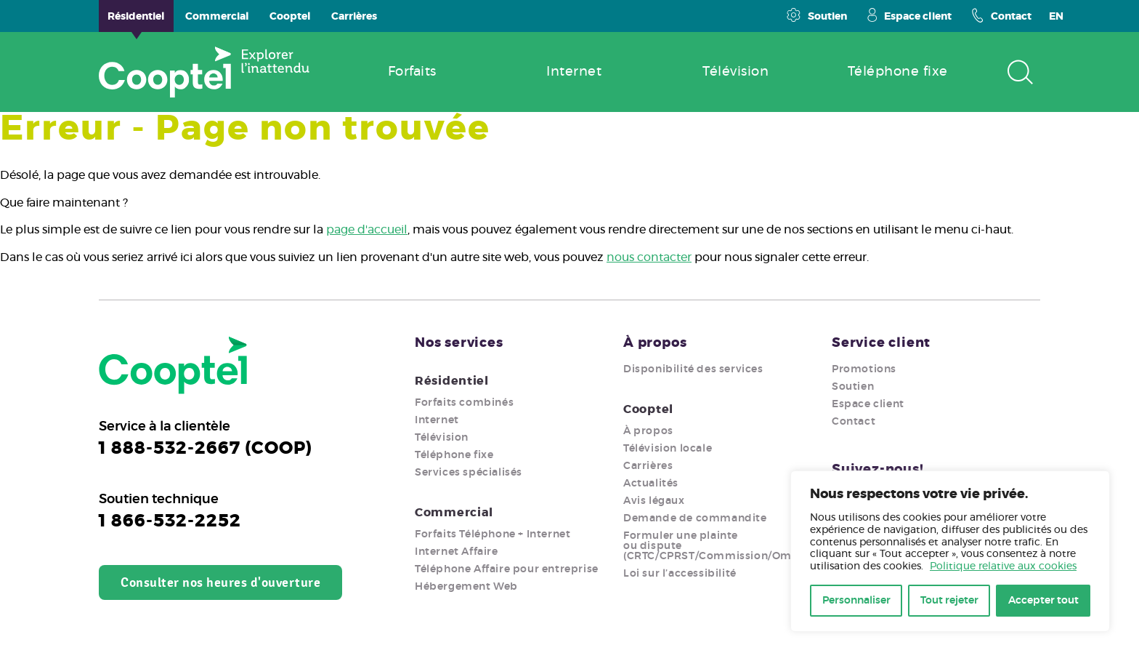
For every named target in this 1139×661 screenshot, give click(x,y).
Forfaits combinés (464, 403)
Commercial (454, 512)
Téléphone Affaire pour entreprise (507, 569)
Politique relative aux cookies (1003, 566)
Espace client (909, 15)
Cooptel (648, 409)
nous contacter (649, 257)
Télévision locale (667, 449)
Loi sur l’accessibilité (680, 574)
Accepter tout (1043, 601)
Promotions (864, 369)
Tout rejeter (949, 601)
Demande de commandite (695, 518)
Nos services (459, 343)
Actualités (650, 483)
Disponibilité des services (693, 369)
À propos (654, 343)
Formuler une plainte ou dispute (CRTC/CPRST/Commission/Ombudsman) (735, 546)
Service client (881, 343)
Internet (437, 420)
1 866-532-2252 (170, 521)
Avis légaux (654, 501)
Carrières (648, 466)
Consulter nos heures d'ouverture (220, 582)
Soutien (817, 15)
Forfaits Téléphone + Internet (492, 534)
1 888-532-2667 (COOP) (205, 448)
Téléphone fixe (454, 455)
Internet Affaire (456, 552)
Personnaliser (856, 601)
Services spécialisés (468, 473)
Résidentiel (452, 381)
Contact (1001, 15)
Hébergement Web (466, 587)
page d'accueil (367, 230)
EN (1056, 17)
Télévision (442, 438)
